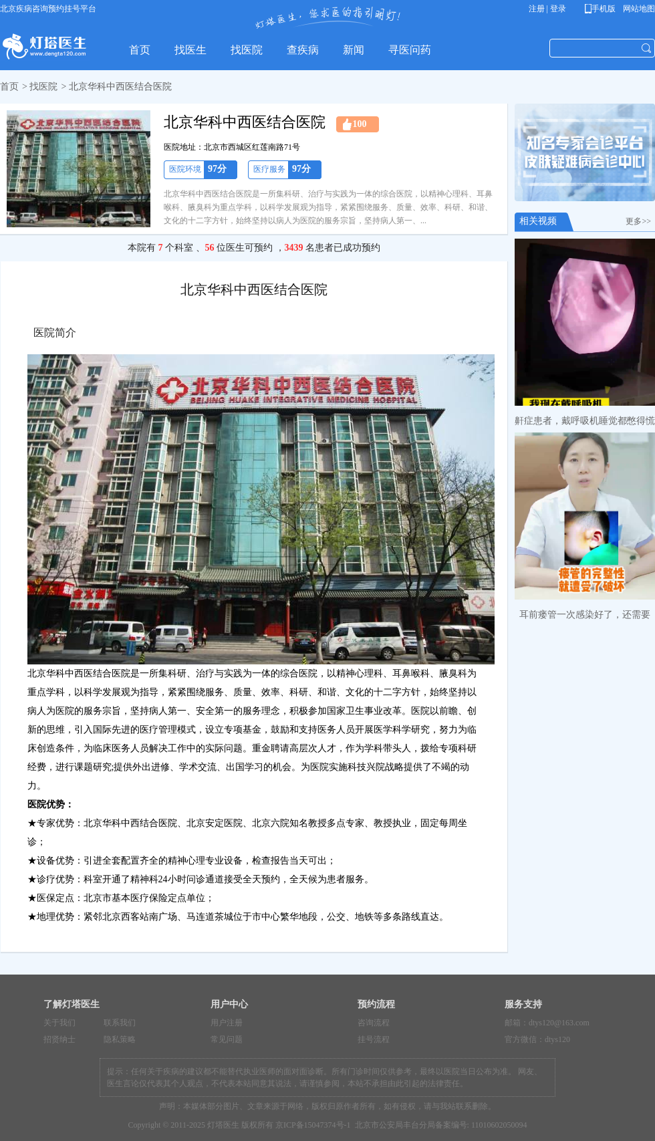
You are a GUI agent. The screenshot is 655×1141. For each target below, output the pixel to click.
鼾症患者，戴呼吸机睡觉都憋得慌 (585, 421)
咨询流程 (374, 1022)
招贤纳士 (59, 1039)
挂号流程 (374, 1039)
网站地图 (638, 8)
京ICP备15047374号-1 (313, 1125)
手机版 (603, 8)
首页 (9, 87)
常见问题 (227, 1039)
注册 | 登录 (547, 8)
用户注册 (227, 1022)
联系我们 (120, 1022)
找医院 (43, 87)
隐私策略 (120, 1039)
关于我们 (59, 1022)
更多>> (640, 221)
